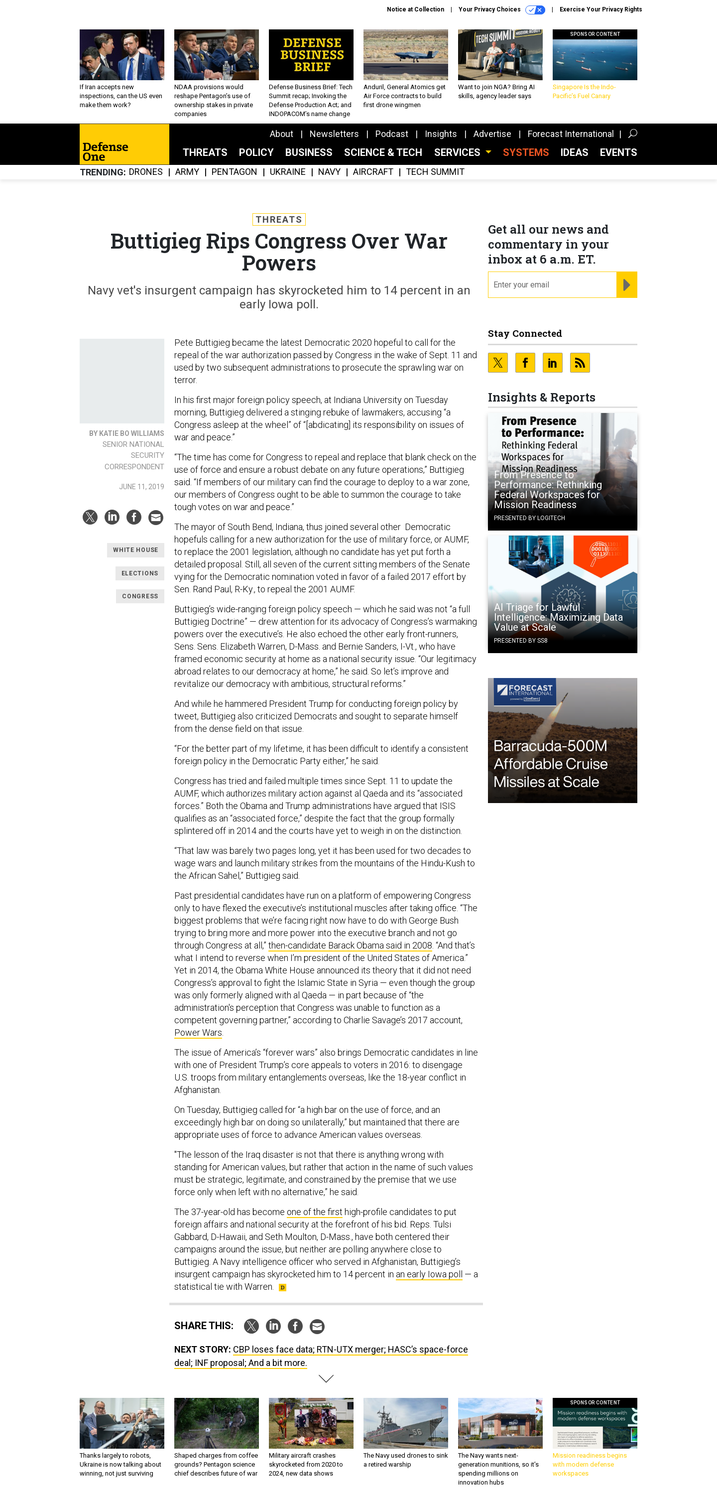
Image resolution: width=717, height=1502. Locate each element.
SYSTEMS (526, 152)
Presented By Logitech (529, 518)
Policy (256, 152)
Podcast (391, 134)
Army (187, 172)
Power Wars (198, 1032)
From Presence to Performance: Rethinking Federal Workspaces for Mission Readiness (548, 490)
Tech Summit (435, 172)
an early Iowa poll (429, 1274)
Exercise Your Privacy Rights (601, 9)
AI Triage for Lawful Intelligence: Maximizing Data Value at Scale (558, 617)
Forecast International (571, 134)
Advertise (492, 134)
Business (309, 152)
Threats (205, 152)
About (281, 134)
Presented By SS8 (521, 640)
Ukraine (288, 172)
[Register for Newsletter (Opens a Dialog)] (626, 285)
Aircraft (373, 172)
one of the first (315, 1212)
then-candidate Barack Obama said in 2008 (350, 945)
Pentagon (234, 172)
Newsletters (334, 134)
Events (618, 152)
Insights (441, 134)
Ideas (575, 152)
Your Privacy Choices (502, 9)
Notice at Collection (415, 9)
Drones (146, 172)
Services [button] (458, 152)
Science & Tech (383, 152)
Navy (329, 172)
